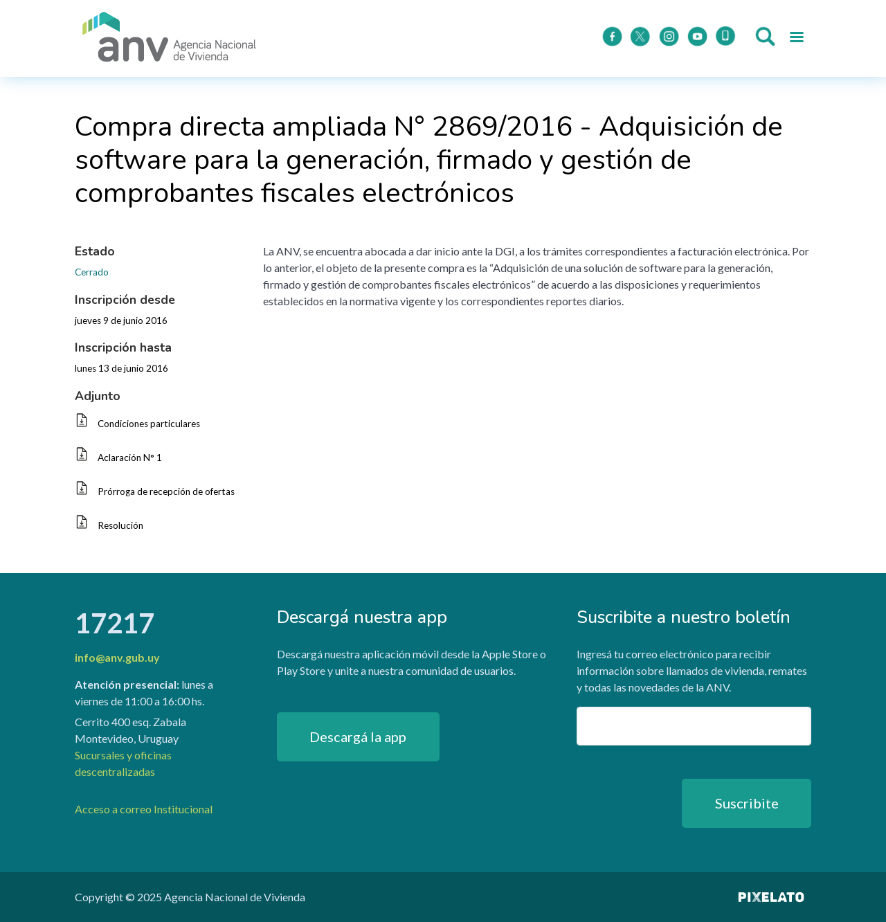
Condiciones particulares (149, 423)
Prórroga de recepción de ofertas (166, 491)
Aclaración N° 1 (130, 457)
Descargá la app (357, 736)
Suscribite (747, 803)
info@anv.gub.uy (117, 657)
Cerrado (92, 272)
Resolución (120, 525)
